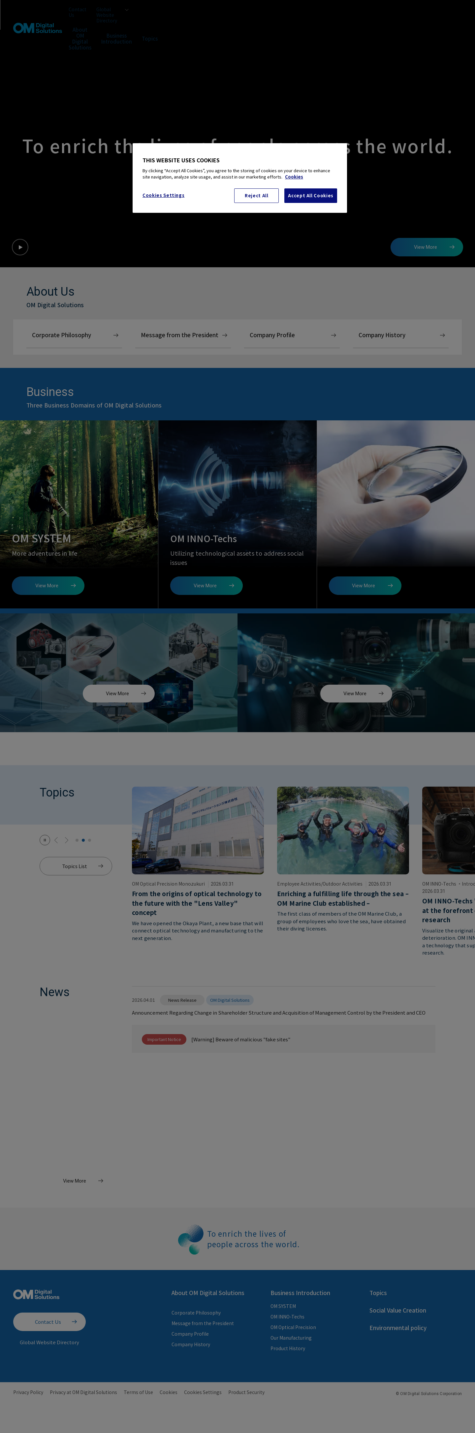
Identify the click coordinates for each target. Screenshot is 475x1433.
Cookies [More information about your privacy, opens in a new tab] (294, 177)
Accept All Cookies (310, 195)
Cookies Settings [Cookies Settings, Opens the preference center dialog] (163, 195)
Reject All (257, 195)
